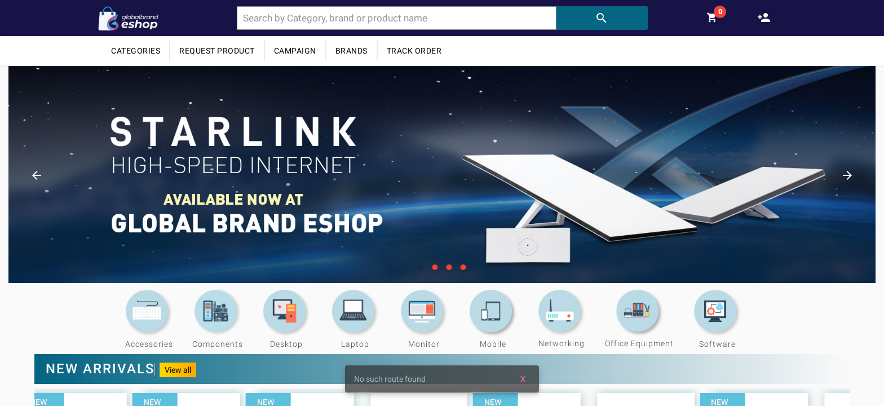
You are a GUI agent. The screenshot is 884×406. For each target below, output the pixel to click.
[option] (442, 174)
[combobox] (396, 18)
